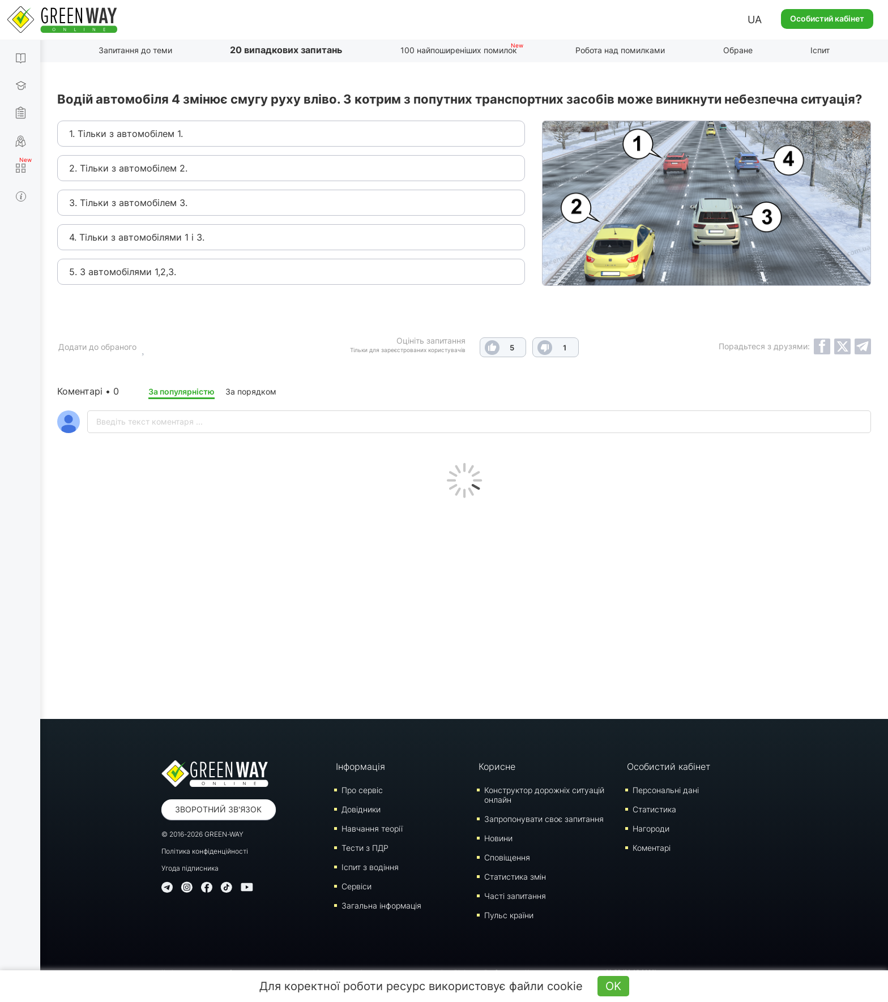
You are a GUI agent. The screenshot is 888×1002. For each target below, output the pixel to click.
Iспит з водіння (370, 867)
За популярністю (181, 391)
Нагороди (651, 828)
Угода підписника (190, 868)
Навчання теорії (372, 828)
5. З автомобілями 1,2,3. (122, 271)
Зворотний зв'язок (218, 809)
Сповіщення (507, 857)
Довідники (361, 809)
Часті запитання (515, 896)
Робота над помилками (620, 50)
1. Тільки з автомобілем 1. (126, 133)
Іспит (820, 50)
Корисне (497, 766)
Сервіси (356, 886)
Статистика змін (515, 876)
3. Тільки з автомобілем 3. (128, 202)
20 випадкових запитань (286, 49)
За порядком (250, 391)
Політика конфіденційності (204, 851)
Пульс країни (508, 915)
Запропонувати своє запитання (544, 819)
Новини (498, 838)
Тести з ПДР (364, 848)
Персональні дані (666, 790)
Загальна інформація (381, 905)
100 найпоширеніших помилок (458, 50)
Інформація (360, 766)
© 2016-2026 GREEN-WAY (202, 834)
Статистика (654, 809)
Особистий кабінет (827, 18)
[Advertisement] (464, 605)
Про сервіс (362, 790)
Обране (738, 50)
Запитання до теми (135, 50)
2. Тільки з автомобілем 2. (128, 168)
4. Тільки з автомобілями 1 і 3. (136, 237)
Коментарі (652, 848)
